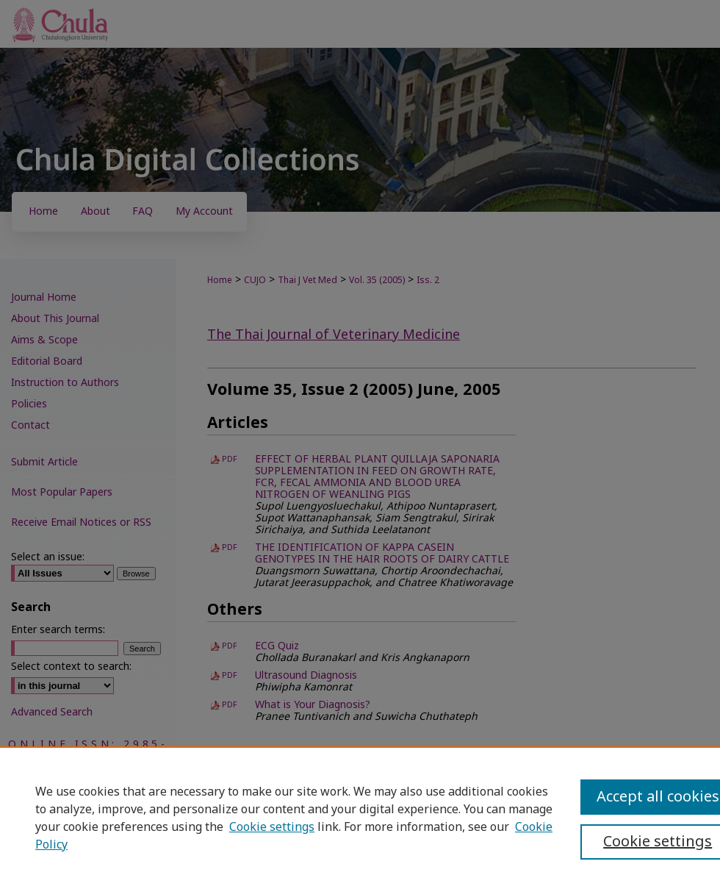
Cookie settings (271, 827)
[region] (360, 817)
